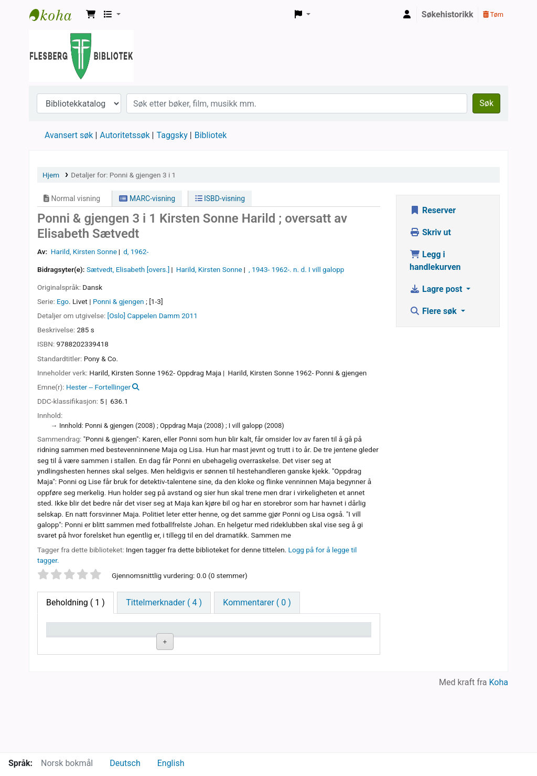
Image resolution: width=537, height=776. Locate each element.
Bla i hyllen (216, 668)
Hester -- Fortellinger (98, 387)
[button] (91, 14)
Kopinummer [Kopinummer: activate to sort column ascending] (269, 643)
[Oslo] (117, 315)
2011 (189, 315)
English (171, 763)
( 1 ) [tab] (75, 602)
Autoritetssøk (124, 135)
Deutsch (125, 763)
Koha (498, 746)
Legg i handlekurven (435, 260)
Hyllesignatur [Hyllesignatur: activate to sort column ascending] (205, 643)
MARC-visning (147, 198)
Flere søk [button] (434, 311)
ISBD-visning (220, 198)
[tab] (164, 603)
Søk (486, 103)
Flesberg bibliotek (55, 14)
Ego (63, 301)
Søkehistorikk (448, 14)
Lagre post (437, 289)
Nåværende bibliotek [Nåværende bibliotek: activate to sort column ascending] (137, 639)
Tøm (493, 14)
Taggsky (172, 135)
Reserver (433, 210)
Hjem (50, 175)
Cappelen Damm (153, 315)
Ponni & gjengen (118, 301)
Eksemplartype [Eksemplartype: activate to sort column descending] (78, 643)
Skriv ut (430, 232)
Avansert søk (69, 135)
